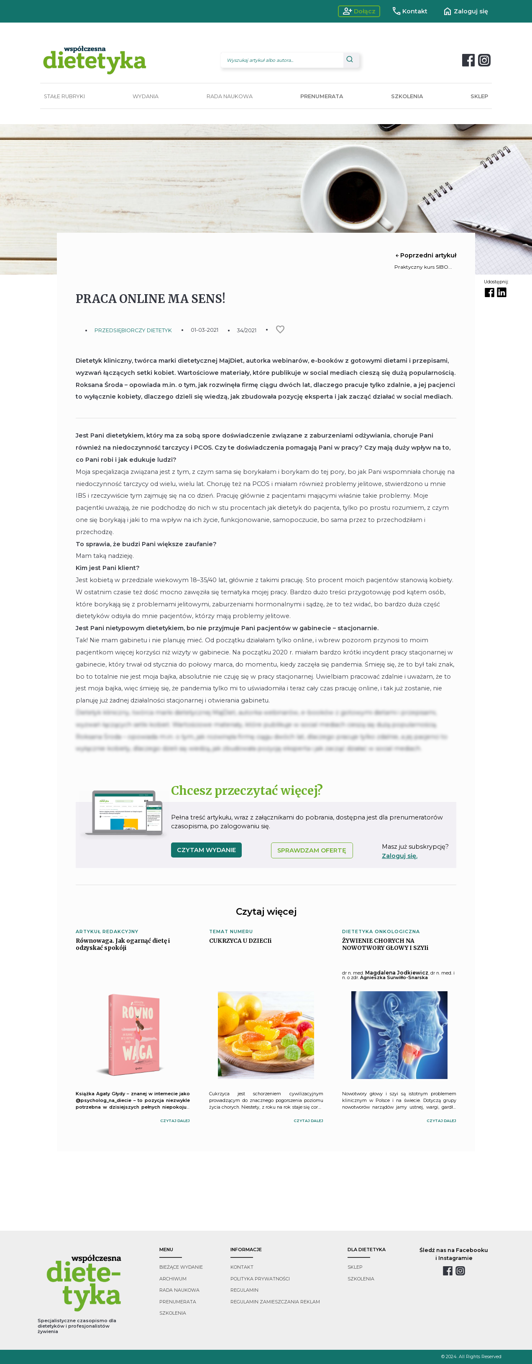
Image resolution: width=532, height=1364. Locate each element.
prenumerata (177, 1302)
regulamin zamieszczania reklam (275, 1302)
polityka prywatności (260, 1279)
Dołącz (359, 11)
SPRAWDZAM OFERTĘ (311, 850)
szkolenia (172, 1313)
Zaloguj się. (399, 856)
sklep (355, 1267)
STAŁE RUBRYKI (64, 96)
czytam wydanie (206, 850)
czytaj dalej (175, 1120)
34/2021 (246, 330)
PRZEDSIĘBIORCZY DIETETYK (133, 330)
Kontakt (409, 11)
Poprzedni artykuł (425, 255)
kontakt (241, 1267)
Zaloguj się (465, 11)
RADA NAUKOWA (230, 96)
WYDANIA (146, 96)
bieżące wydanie (181, 1267)
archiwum (173, 1279)
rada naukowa (179, 1290)
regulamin (244, 1290)
